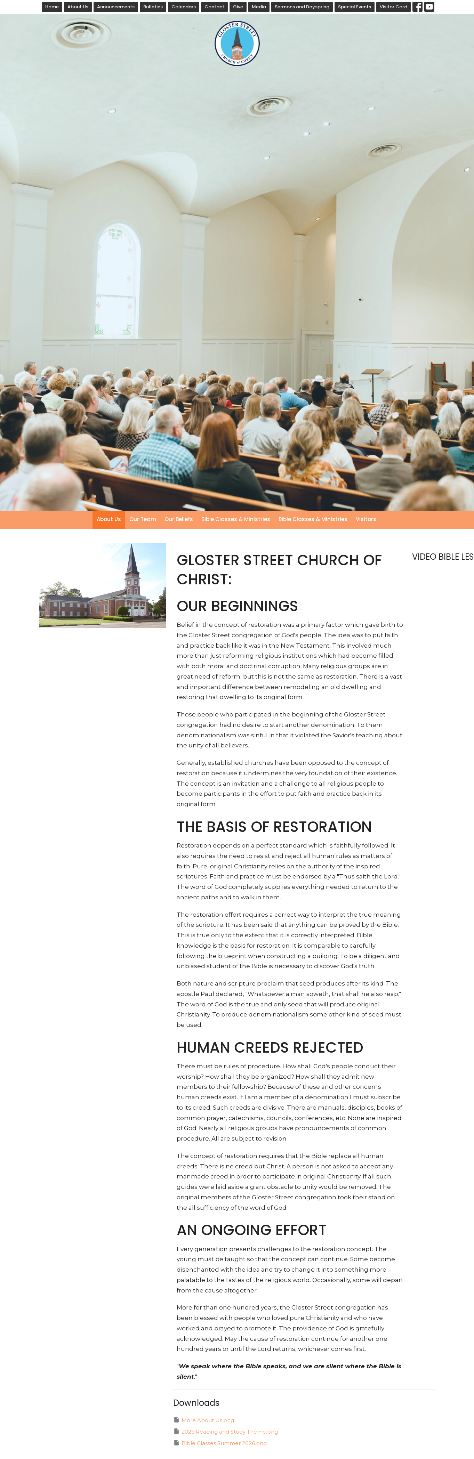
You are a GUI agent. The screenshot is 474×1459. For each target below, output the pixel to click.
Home (52, 6)
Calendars (183, 6)
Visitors (366, 519)
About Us (77, 6)
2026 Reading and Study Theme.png (225, 1431)
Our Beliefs (178, 519)
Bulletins (153, 6)
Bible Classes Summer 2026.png (220, 1442)
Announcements (116, 6)
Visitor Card (393, 6)
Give (238, 6)
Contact (214, 6)
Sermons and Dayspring (302, 6)
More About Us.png (203, 1420)
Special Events (354, 6)
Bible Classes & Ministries (235, 519)
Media (259, 6)
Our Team (142, 519)
